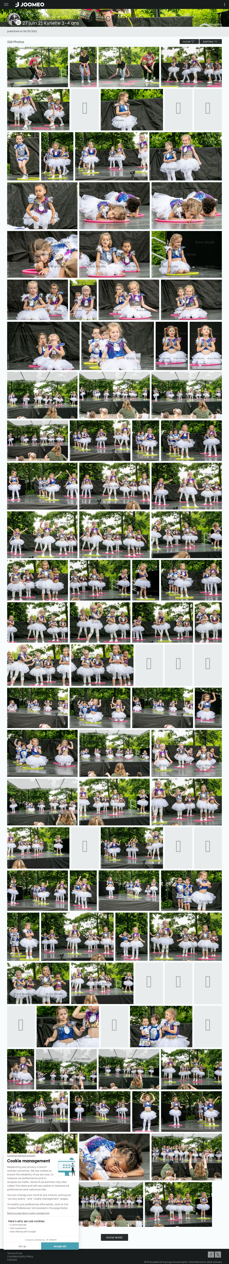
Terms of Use (14, 1253)
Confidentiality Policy (20, 1256)
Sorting (210, 41)
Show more (114, 1237)
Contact (12, 1259)
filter (189, 41)
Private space (212, 24)
